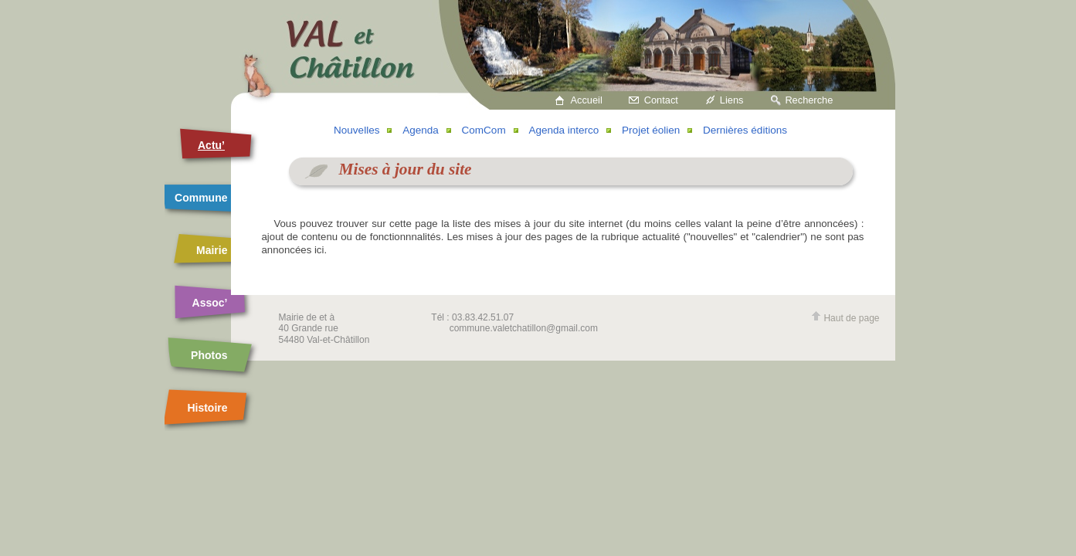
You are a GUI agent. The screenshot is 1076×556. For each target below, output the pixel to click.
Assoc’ (210, 303)
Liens (732, 100)
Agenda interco (563, 130)
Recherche (809, 100)
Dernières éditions (745, 130)
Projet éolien (651, 130)
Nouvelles (356, 130)
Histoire (207, 408)
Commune (201, 198)
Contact (661, 100)
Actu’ (211, 145)
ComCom (484, 130)
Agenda (420, 130)
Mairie (211, 250)
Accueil (586, 100)
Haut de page (845, 318)
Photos (209, 355)
